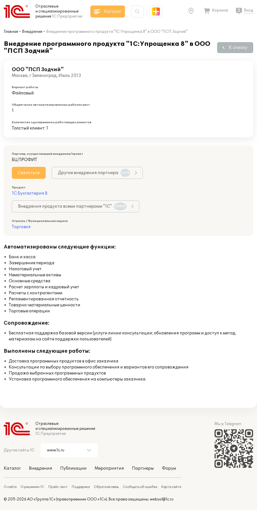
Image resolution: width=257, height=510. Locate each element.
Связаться (29, 172)
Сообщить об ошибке (140, 487)
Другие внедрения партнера (94, 173)
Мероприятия (109, 468)
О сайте (10, 487)
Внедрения (32, 32)
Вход (248, 10)
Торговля (21, 226)
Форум (169, 468)
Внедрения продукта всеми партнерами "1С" (72, 206)
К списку (238, 47)
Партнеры (143, 468)
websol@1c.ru (161, 499)
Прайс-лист (58, 487)
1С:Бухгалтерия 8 (29, 193)
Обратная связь (106, 487)
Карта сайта (171, 487)
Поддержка (81, 487)
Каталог (12, 468)
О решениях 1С (32, 487)
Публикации (73, 468)
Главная (11, 32)
